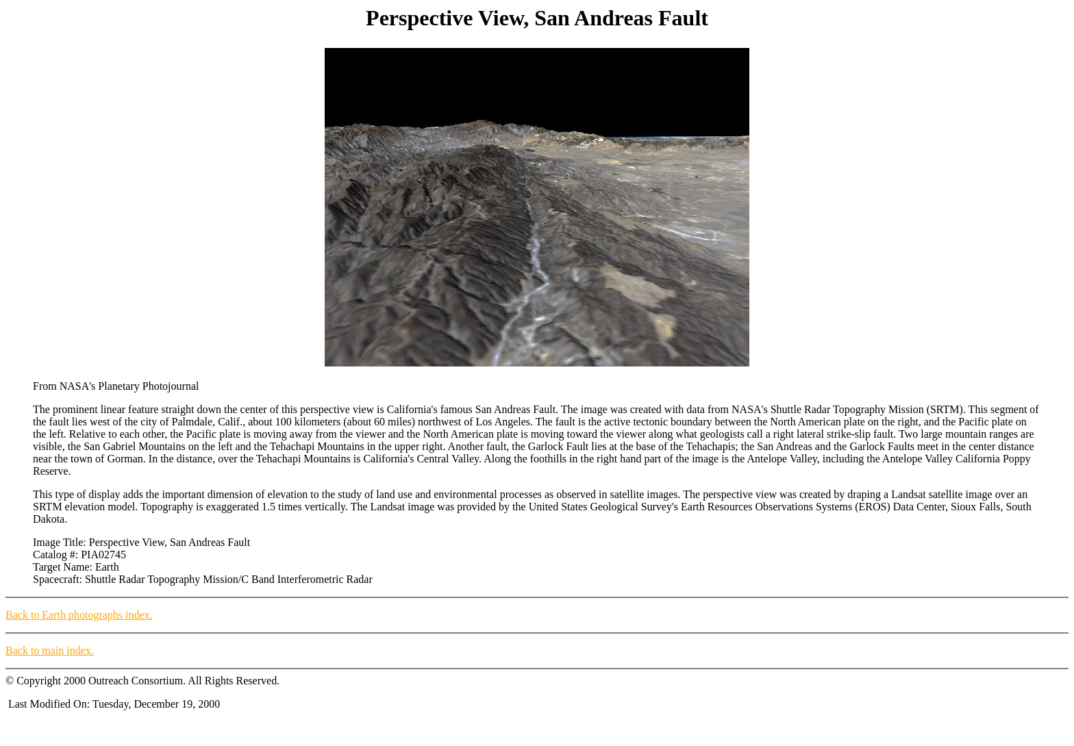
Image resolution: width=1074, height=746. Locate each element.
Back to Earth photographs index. (79, 615)
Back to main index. (49, 650)
